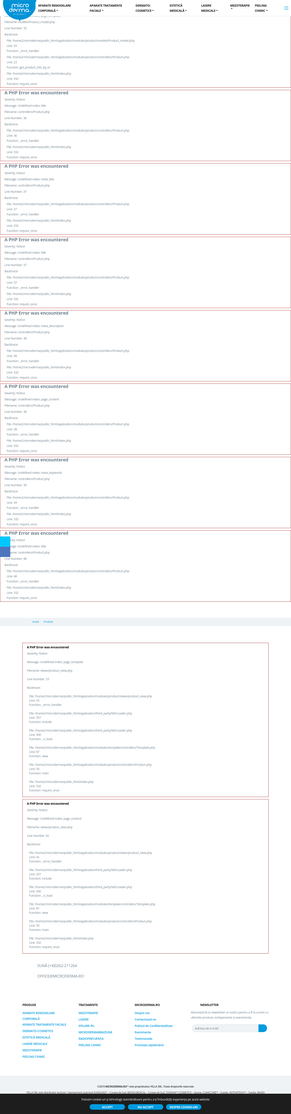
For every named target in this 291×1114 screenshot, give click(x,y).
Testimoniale (143, 1039)
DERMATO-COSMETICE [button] (143, 8)
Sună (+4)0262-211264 (57, 965)
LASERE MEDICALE (34, 1044)
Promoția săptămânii (149, 1045)
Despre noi (142, 1013)
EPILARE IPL (87, 1026)
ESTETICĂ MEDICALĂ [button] (177, 8)
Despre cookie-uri (184, 1107)
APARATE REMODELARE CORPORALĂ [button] (54, 8)
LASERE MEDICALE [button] (208, 8)
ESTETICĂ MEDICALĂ (36, 1037)
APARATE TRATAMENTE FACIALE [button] (106, 8)
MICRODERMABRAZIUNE (95, 1032)
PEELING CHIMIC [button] (261, 8)
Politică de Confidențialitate (153, 1026)
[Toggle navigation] (286, 8)
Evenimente (143, 1032)
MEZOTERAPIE (32, 1050)
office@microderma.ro (60, 976)
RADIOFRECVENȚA (91, 1039)
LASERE (84, 1019)
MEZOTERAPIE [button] (239, 5)
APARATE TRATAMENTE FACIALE (44, 1024)
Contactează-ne (145, 1019)
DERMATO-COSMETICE (37, 1031)
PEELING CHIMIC (33, 1057)
